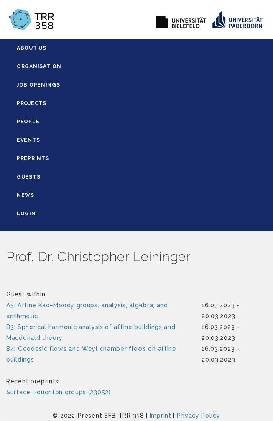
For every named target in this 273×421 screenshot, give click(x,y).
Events (28, 140)
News (25, 195)
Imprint (160, 415)
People (28, 122)
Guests (28, 177)
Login (26, 214)
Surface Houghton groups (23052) (58, 392)
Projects (31, 103)
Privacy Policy (198, 415)
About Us (31, 48)
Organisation (39, 66)
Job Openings (38, 85)
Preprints (33, 158)
